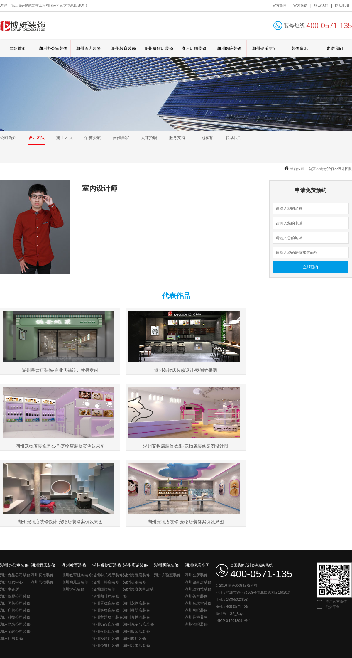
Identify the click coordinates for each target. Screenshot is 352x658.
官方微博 (280, 6)
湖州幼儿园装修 (75, 582)
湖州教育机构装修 (77, 575)
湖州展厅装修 (134, 638)
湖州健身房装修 (198, 582)
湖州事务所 (9, 589)
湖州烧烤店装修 (105, 638)
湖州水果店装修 (136, 645)
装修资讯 (299, 48)
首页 (312, 169)
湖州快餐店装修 (105, 610)
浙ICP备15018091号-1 (233, 621)
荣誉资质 (92, 137)
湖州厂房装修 (11, 638)
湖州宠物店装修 (136, 603)
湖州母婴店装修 (136, 610)
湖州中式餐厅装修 (107, 575)
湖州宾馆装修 (42, 575)
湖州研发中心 (11, 582)
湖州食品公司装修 (15, 575)
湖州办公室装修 (53, 48)
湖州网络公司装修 (15, 624)
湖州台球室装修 (198, 603)
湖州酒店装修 (88, 48)
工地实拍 (205, 137)
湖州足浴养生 (196, 617)
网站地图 (342, 6)
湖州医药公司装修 (15, 603)
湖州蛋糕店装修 (105, 603)
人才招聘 (149, 137)
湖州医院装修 (229, 48)
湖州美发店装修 (136, 575)
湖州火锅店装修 (105, 631)
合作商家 (121, 137)
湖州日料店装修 (105, 582)
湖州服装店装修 (136, 631)
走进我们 (334, 48)
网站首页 (17, 48)
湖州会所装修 (196, 575)
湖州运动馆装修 (198, 589)
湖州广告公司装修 (15, 610)
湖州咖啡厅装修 (105, 596)
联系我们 (321, 6)
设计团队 (36, 137)
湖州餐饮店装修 (158, 48)
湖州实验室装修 (167, 575)
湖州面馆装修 (103, 589)
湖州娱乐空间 (264, 48)
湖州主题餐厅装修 (107, 617)
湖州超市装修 (134, 582)
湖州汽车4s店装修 (138, 624)
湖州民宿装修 (42, 582)
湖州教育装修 (123, 48)
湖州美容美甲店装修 (138, 592)
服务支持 (177, 137)
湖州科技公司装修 (15, 617)
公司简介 (8, 137)
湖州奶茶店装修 (105, 624)
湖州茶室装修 (196, 596)
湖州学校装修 (73, 589)
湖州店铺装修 (194, 48)
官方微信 (300, 6)
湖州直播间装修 (136, 617)
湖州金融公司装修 (15, 631)
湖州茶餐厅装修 (105, 645)
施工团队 (64, 137)
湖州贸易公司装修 (15, 596)
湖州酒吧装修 (196, 624)
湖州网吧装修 (196, 610)
